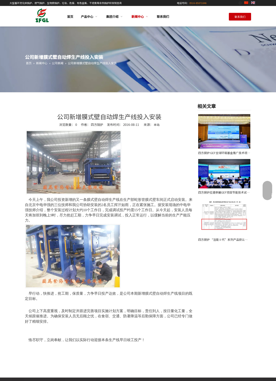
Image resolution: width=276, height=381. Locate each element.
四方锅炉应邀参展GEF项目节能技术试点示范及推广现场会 (224, 192)
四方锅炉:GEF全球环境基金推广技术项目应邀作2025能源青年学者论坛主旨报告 (224, 153)
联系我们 (240, 17)
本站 (156, 125)
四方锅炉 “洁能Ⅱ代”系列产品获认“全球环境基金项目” (224, 240)
